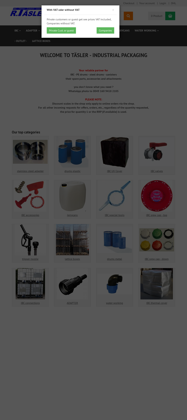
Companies (105, 30)
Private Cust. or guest (61, 30)
